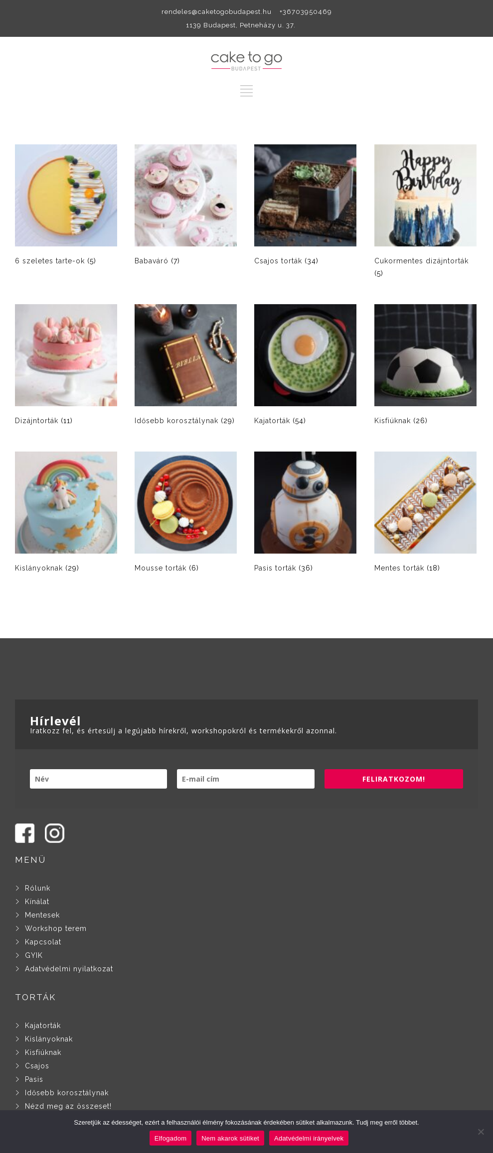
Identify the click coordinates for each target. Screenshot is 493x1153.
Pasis (34, 1079)
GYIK (34, 955)
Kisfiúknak (43, 1052)
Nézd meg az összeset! (68, 1106)
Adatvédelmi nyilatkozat (69, 969)
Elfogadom (170, 1138)
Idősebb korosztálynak (67, 1093)
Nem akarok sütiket (230, 1138)
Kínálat (37, 902)
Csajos (37, 1066)
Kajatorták (43, 1026)
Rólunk (35, 888)
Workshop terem (56, 928)
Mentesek (42, 915)
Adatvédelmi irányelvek (308, 1138)
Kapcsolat (43, 942)
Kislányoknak (49, 1039)
